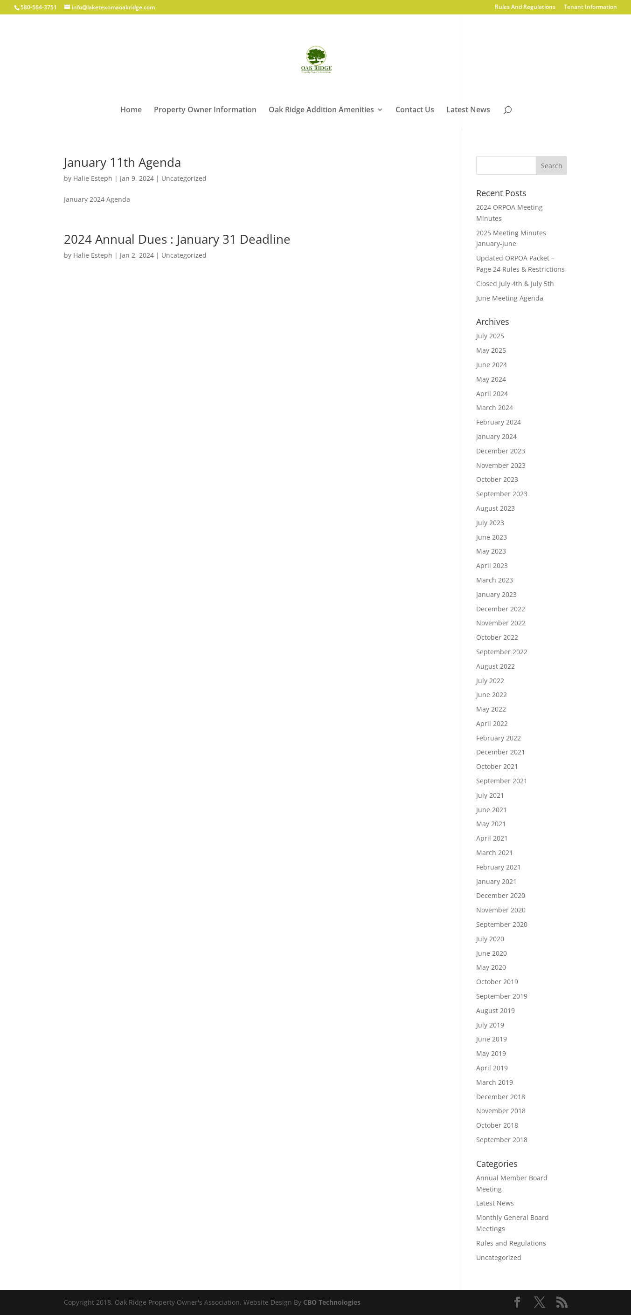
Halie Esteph (92, 178)
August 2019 (495, 1010)
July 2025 (490, 335)
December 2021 (500, 751)
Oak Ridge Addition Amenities (321, 110)
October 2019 (497, 981)
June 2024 (491, 364)
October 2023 (497, 479)
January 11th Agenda (122, 162)
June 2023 (491, 537)
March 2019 (494, 1082)
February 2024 (498, 422)
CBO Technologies (332, 1302)
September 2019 (501, 996)
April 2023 (492, 565)
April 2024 (492, 393)
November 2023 (501, 465)
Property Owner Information (205, 110)
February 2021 (498, 867)
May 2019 (491, 1053)
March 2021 (494, 852)
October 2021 (497, 766)
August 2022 (495, 666)
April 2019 (492, 1067)
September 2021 (501, 780)
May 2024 (491, 379)
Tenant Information (590, 7)
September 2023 (501, 493)
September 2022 (501, 651)
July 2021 (490, 795)
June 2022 (491, 694)
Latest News (468, 110)
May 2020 (491, 967)
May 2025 (491, 350)
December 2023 (500, 450)
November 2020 (501, 909)
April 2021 (492, 838)
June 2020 (491, 953)
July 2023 (490, 522)
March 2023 (494, 579)
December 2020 (500, 895)
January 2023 (496, 594)
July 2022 (490, 680)
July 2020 (490, 938)
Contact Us (414, 110)
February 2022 (498, 737)
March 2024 (494, 407)
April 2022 (492, 723)
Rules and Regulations (511, 1243)
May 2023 (491, 551)
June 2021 (491, 809)
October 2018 (497, 1125)
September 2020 (501, 924)
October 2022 (497, 637)
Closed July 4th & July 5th (515, 283)
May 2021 (491, 823)
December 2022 (500, 608)
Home (131, 110)
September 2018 (501, 1139)
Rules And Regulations (525, 7)
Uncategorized (184, 178)
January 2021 (496, 881)
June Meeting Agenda (509, 298)
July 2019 (490, 1024)
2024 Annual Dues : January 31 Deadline (177, 239)
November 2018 (501, 1110)
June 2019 (491, 1038)
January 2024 (496, 436)
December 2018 (500, 1096)
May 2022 (491, 709)
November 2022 (501, 622)
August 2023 (495, 508)
